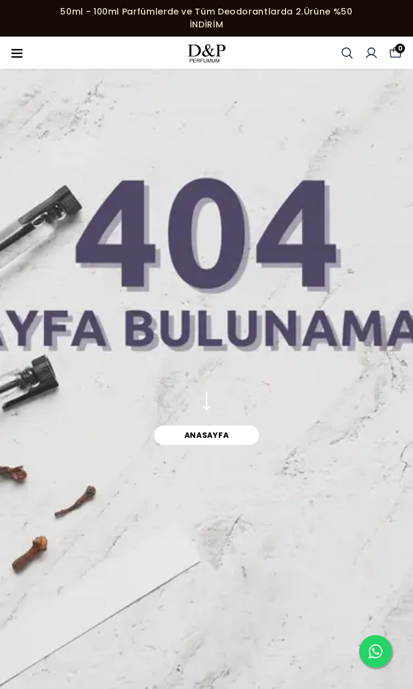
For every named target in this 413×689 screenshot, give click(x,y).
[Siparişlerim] (371, 53)
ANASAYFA (206, 435)
